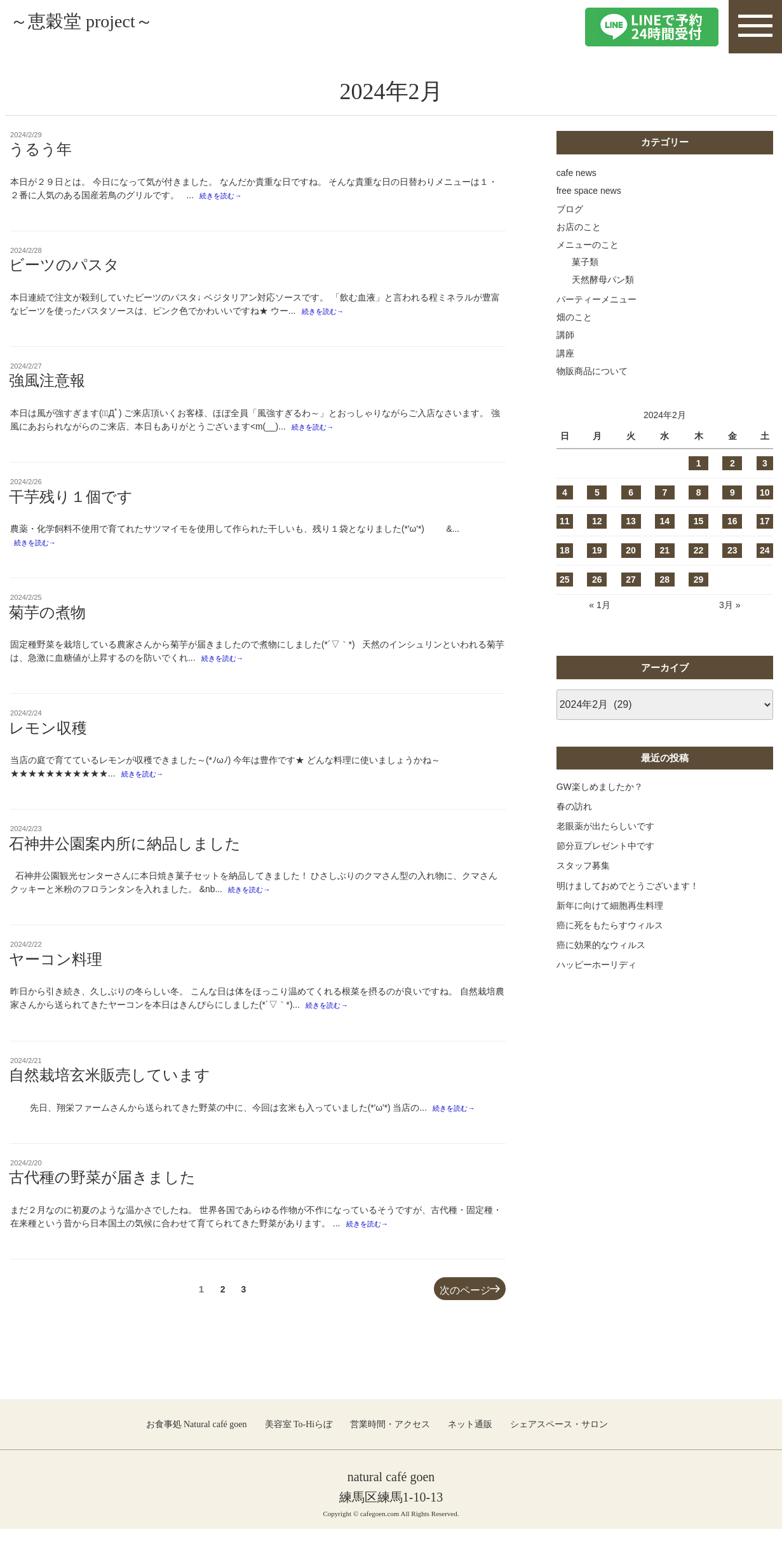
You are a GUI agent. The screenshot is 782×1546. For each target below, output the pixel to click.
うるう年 (40, 149)
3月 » (729, 605)
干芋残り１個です (71, 502)
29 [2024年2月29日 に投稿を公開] (699, 579)
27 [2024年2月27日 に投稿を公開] (631, 579)
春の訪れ (574, 806)
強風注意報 (47, 384)
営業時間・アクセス (390, 1441)
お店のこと (578, 227)
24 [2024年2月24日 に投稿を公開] (765, 550)
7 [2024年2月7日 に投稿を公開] (664, 492)
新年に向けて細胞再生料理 (609, 905)
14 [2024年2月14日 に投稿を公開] (665, 521)
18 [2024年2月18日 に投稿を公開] (565, 550)
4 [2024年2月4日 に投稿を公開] (564, 492)
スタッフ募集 (583, 865)
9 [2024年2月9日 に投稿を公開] (732, 492)
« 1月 (599, 605)
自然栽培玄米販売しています (109, 1089)
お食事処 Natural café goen (196, 1441)
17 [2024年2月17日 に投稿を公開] (765, 521)
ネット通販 (470, 1441)
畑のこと (574, 317)
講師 (565, 335)
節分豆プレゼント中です (605, 846)
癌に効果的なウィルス (600, 945)
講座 (565, 353)
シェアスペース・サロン (559, 1441)
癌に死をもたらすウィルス (609, 925)
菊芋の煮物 (47, 619)
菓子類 (585, 262)
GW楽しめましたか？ (599, 787)
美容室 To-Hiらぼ (299, 1441)
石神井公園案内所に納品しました (125, 854)
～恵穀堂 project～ (112, 26)
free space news (588, 191)
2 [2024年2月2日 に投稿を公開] (732, 463)
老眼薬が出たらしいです (605, 826)
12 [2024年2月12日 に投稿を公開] (597, 521)
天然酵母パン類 (603, 280)
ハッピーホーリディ (596, 964)
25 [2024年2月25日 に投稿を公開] (565, 579)
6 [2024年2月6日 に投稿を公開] (630, 492)
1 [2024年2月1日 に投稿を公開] (698, 463)
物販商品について (592, 371)
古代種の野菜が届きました (102, 1192)
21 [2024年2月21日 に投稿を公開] (665, 550)
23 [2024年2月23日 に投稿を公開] (732, 550)
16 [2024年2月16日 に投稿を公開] (732, 521)
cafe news (576, 173)
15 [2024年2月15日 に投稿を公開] (699, 521)
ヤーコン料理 (55, 971)
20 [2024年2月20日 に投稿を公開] (631, 550)
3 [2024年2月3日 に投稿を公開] (764, 463)
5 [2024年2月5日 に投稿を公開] (597, 492)
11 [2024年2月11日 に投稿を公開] (565, 521)
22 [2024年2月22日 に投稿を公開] (699, 550)
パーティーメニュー (596, 299)
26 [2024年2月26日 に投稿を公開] (597, 579)
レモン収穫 (48, 736)
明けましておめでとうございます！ (627, 886)
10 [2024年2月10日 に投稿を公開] (765, 492)
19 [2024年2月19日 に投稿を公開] (597, 550)
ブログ (569, 209)
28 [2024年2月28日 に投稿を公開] (665, 579)
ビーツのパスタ (64, 267)
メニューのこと (587, 245)
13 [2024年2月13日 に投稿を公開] (631, 521)
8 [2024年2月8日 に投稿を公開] (698, 492)
